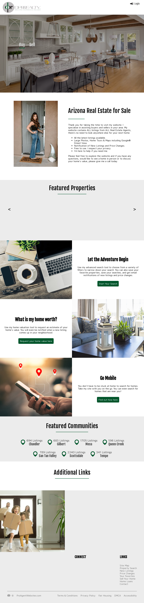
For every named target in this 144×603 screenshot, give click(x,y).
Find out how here (108, 399)
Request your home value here (36, 341)
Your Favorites (127, 576)
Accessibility (130, 595)
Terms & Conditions (67, 595)
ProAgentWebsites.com (29, 595)
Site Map (124, 565)
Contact (124, 584)
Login (135, 3)
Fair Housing (104, 595)
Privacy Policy (88, 595)
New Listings (127, 570)
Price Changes (127, 573)
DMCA (117, 595)
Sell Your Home (127, 578)
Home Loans (126, 581)
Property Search (128, 568)
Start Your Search (108, 283)
